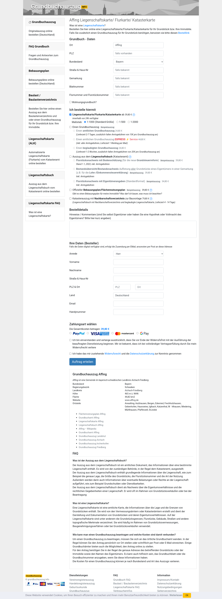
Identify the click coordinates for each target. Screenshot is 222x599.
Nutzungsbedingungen (169, 587)
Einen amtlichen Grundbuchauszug (110, 139)
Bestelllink (183, 32)
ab (102, 114)
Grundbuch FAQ (121, 579)
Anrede (73, 253)
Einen (99, 130)
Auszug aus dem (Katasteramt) (100, 156)
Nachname (75, 270)
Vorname (74, 262)
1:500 (122, 121)
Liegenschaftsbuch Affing (91, 425)
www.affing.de (132, 400)
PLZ (71, 53)
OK (186, 595)
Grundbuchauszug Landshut (92, 436)
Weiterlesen (175, 595)
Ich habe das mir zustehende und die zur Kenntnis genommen (126, 353)
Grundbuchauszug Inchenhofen (94, 443)
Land (72, 295)
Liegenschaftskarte (93, 25)
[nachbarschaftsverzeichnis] (151, 198)
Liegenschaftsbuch (41, 175)
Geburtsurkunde (78, 587)
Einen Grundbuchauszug (93, 127)
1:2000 (134, 121)
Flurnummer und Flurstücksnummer (89, 95)
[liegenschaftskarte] (134, 114)
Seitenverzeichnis (166, 590)
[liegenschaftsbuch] (130, 156)
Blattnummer (76, 86)
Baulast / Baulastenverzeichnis (130, 583)
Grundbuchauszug (59, 6)
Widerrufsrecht (113, 353)
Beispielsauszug (107, 127)
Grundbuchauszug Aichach (92, 440)
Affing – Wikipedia (87, 429)
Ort (71, 45)
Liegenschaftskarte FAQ (44, 203)
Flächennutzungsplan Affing (92, 414)
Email (72, 303)
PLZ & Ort (74, 286)
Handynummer (77, 311)
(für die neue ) (129, 160)
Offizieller (110, 189)
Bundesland (75, 61)
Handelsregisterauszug (82, 583)
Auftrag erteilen (82, 362)
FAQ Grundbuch (39, 46)
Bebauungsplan (39, 71)
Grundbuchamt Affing (89, 417)
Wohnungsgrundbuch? (84, 102)
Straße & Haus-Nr (78, 70)
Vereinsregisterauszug (81, 579)
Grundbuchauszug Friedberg (92, 447)
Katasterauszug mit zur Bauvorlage (110, 198)
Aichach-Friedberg (133, 390)
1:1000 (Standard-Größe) (100, 121)
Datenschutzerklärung (142, 353)
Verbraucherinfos (122, 590)
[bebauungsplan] (151, 189)
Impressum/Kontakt (168, 579)
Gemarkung (75, 78)
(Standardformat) (122, 181)
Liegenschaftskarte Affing (91, 421)
